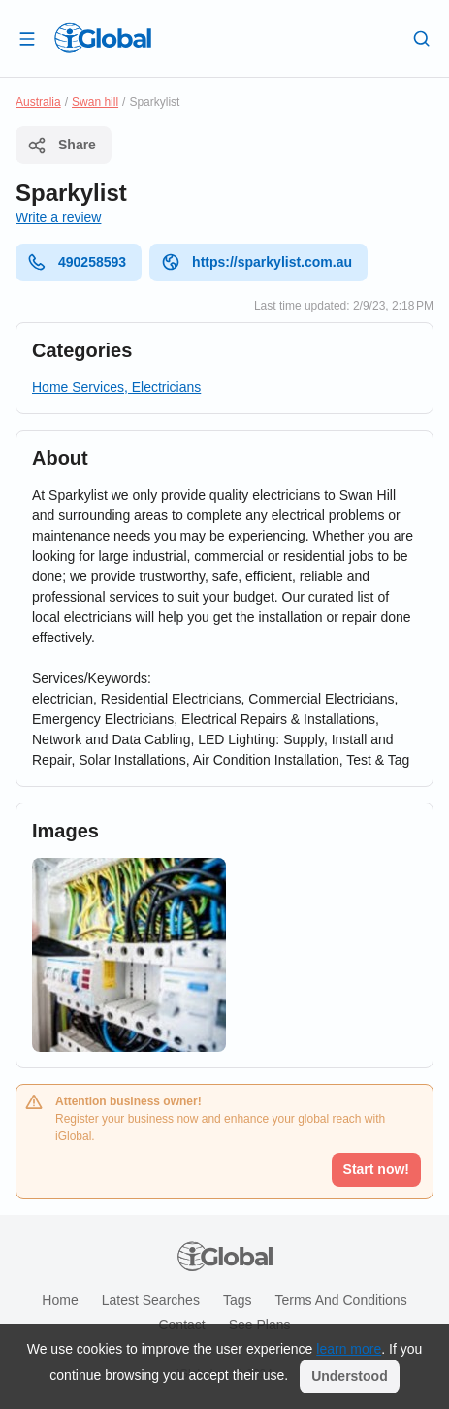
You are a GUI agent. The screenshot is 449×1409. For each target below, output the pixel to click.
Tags (237, 1300)
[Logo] (102, 37)
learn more (348, 1349)
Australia (38, 102)
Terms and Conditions (340, 1300)
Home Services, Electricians (116, 387)
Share (61, 145)
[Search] (421, 37)
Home (60, 1300)
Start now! (376, 1169)
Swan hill (95, 102)
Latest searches (151, 1300)
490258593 (76, 262)
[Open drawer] (27, 37)
